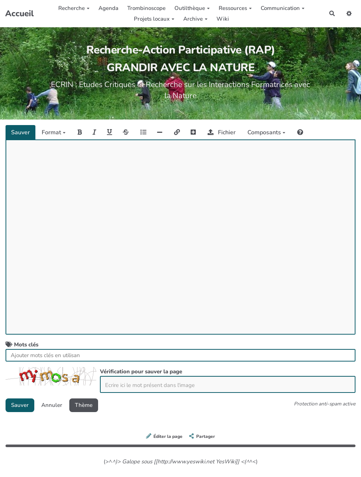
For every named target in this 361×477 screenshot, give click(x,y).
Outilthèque (192, 8)
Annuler (51, 405)
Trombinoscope (146, 8)
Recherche (74, 8)
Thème (84, 405)
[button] (349, 13)
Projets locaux (154, 19)
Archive (195, 19)
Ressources (235, 8)
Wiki (222, 19)
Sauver (20, 132)
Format (54, 132)
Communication (283, 8)
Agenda (108, 8)
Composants (266, 132)
